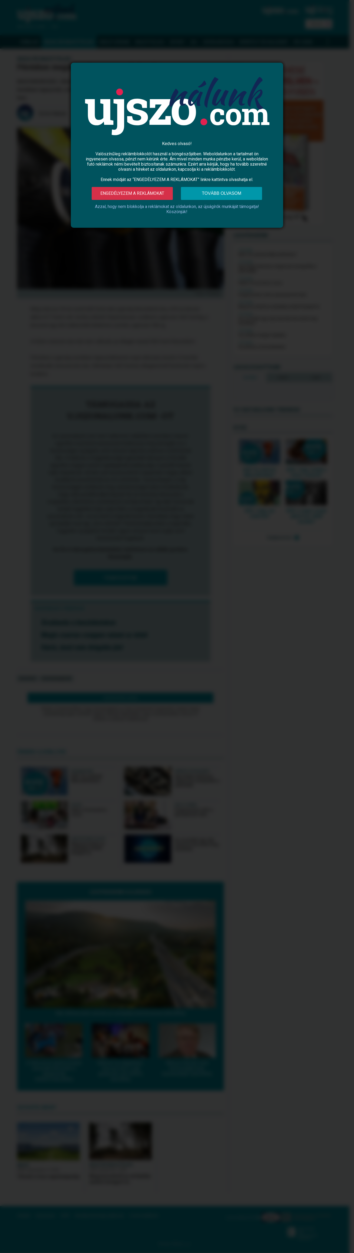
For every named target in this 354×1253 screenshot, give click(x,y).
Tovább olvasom (221, 193)
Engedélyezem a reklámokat (132, 193)
